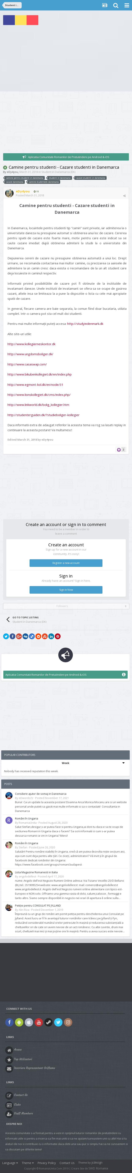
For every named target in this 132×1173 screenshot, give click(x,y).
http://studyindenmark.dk (85, 324)
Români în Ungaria (26, 818)
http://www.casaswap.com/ (27, 364)
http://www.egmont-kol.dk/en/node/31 (35, 384)
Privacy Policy (46, 1163)
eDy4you (12, 172)
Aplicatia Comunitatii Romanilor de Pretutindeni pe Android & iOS (68, 157)
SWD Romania (98, 1168)
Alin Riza (24, 910)
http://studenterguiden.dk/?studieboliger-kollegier (43, 415)
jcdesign (96, 1162)
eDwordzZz (26, 798)
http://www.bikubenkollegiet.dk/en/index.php (39, 374)
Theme (28, 1163)
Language (10, 1163)
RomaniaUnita (28, 822)
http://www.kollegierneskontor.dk (31, 344)
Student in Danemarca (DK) (58, 172)
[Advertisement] (66, 60)
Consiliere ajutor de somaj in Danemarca (40, 794)
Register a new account (66, 563)
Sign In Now (66, 590)
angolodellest (27, 876)
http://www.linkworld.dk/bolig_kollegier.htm (38, 405)
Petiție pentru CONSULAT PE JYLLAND (38, 905)
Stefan (23, 847)
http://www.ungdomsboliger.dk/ (30, 354)
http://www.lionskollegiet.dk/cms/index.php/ (39, 394)
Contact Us (67, 1163)
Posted (30, 195)
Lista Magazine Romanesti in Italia (36, 872)
